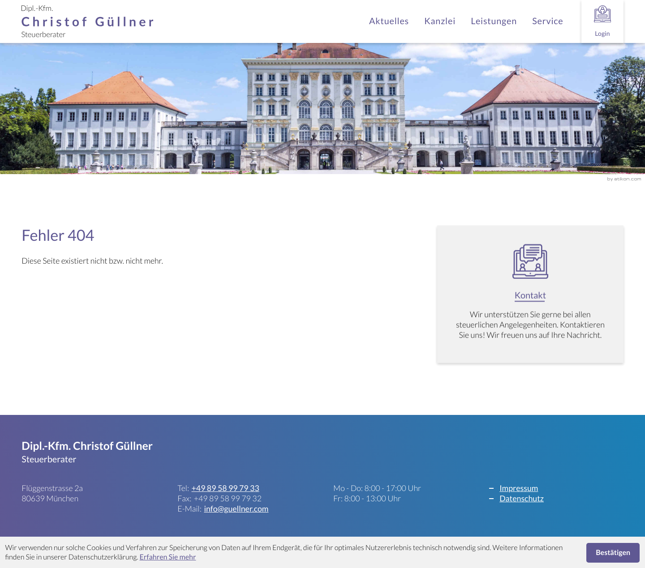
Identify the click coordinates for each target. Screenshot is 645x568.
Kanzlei (440, 21)
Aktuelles (389, 21)
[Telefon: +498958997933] (225, 488)
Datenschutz (521, 498)
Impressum (518, 488)
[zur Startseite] (87, 21)
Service (547, 21)
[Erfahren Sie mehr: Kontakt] (530, 296)
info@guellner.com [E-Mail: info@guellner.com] (236, 508)
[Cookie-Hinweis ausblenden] (613, 553)
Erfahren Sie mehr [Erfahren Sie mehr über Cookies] (168, 557)
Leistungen (494, 21)
